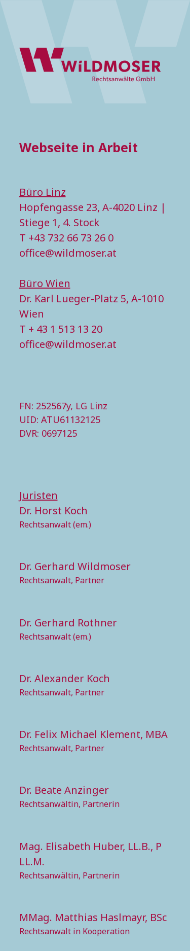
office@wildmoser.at (68, 253)
